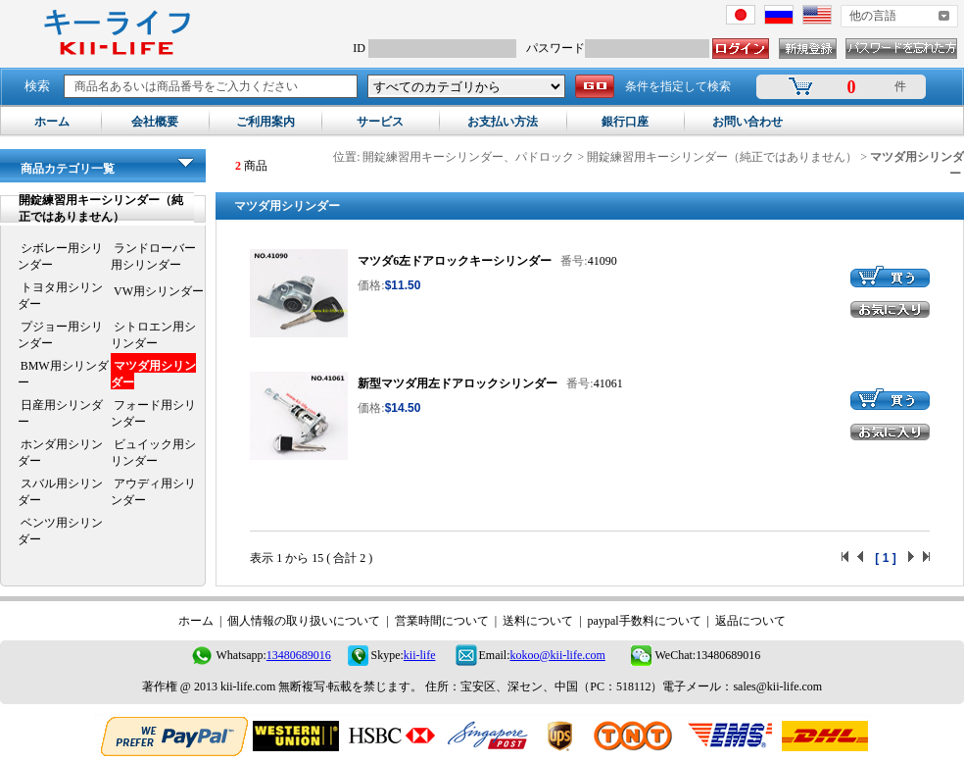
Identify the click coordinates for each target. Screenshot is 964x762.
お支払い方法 (502, 121)
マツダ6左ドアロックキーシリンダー (455, 261)
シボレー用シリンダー (60, 256)
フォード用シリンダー (153, 413)
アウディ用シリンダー (153, 492)
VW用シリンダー (157, 291)
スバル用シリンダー (60, 492)
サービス (380, 121)
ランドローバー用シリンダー (153, 256)
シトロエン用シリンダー (153, 335)
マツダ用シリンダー (153, 374)
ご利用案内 (265, 121)
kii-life (420, 655)
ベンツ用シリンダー (60, 531)
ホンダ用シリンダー (60, 452)
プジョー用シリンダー (60, 335)
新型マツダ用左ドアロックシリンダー (457, 383)
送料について (538, 621)
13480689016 (298, 655)
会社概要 (154, 121)
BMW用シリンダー (63, 374)
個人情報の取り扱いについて (303, 621)
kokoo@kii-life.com (557, 655)
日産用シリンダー (60, 413)
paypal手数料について (644, 621)
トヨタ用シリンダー (60, 295)
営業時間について (442, 621)
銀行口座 (625, 121)
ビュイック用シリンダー (153, 452)
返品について (750, 621)
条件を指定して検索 (678, 86)
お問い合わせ (747, 121)
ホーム (52, 121)
